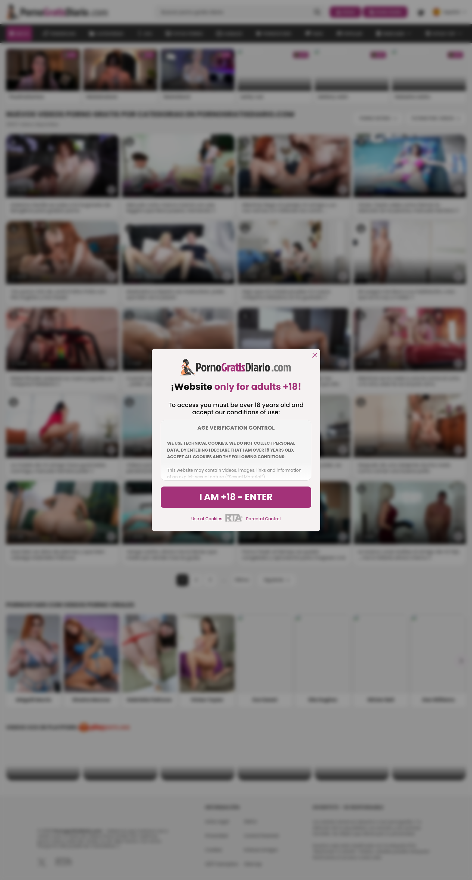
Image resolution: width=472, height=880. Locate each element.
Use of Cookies (206, 519)
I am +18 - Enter (235, 497)
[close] (314, 356)
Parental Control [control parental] (263, 519)
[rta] (234, 521)
